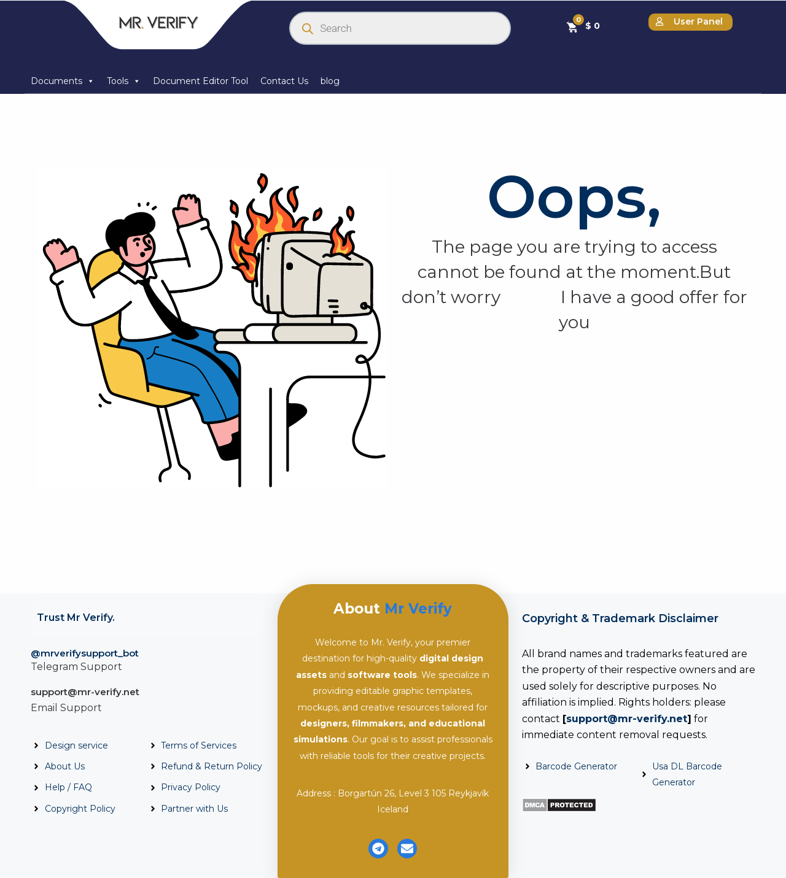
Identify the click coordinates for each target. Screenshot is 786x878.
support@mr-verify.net (85, 692)
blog (330, 81)
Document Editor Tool (200, 81)
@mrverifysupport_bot (85, 653)
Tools (124, 81)
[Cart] (582, 26)
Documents (63, 81)
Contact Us (284, 81)
